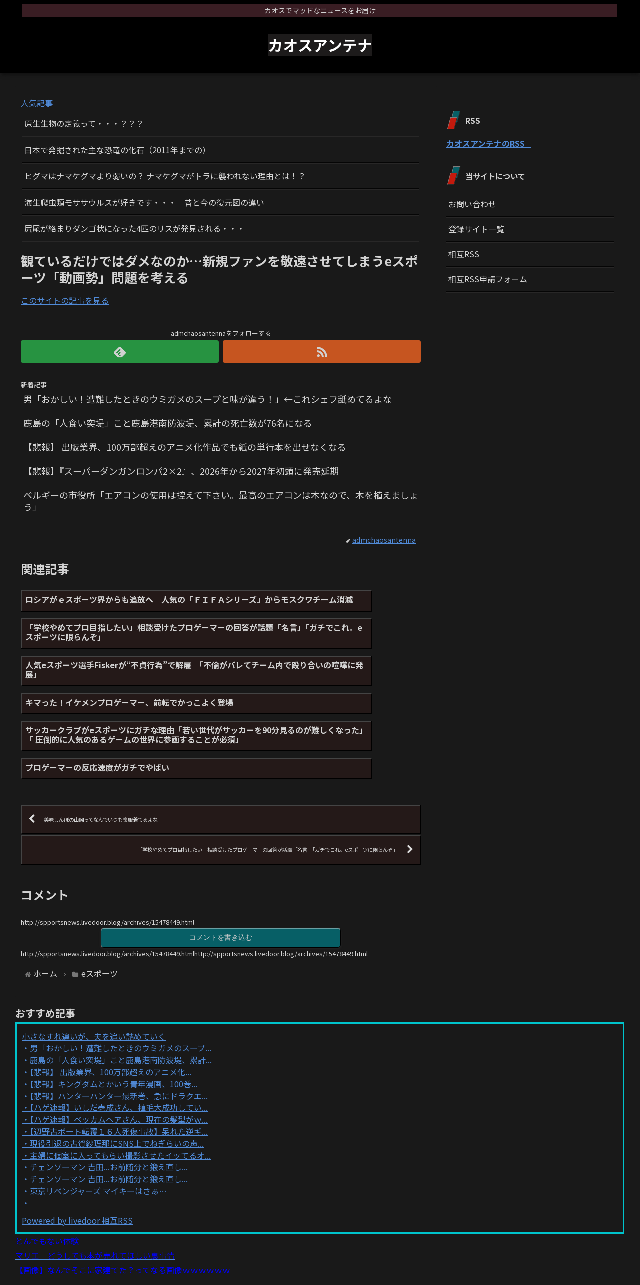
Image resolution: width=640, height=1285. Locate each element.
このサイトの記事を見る (65, 300)
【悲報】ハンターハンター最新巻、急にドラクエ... (119, 1049)
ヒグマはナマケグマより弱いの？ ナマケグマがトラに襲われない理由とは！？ (165, 176)
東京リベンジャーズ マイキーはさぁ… (98, 1144)
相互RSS (464, 254)
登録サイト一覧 (476, 229)
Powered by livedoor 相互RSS (77, 1173)
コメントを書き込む (221, 890)
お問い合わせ (472, 204)
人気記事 (37, 103)
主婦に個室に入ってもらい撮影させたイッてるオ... (120, 1108)
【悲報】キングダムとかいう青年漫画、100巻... (114, 1037)
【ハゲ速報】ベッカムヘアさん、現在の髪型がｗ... (119, 1073)
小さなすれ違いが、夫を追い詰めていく (94, 989)
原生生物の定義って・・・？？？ (84, 123)
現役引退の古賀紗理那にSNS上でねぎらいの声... (117, 1096)
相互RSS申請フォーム (488, 279)
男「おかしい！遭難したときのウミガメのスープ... (121, 1001)
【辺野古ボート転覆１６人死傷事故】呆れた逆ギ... (119, 1084)
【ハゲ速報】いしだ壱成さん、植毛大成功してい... (119, 1061)
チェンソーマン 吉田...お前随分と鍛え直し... (109, 1120)
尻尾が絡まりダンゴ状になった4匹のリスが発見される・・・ (134, 228)
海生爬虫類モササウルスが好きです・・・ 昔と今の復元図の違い (144, 202)
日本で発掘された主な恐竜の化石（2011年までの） (117, 150)
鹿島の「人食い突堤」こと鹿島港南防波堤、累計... (121, 1013)
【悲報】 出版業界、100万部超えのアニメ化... (111, 1025)
